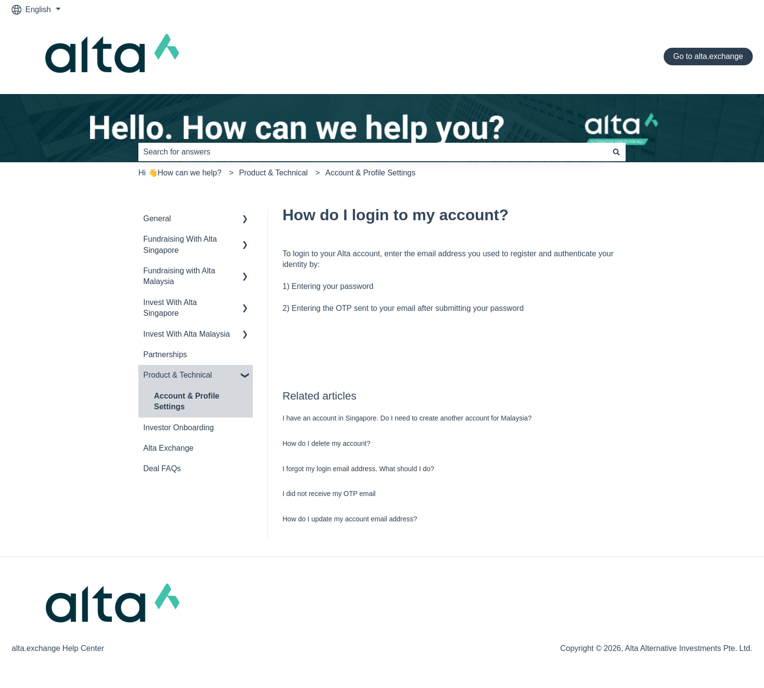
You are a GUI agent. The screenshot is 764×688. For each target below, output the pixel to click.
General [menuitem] (157, 218)
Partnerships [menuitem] (165, 354)
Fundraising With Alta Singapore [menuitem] (180, 244)
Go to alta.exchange (708, 56)
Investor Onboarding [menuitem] (178, 427)
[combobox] (372, 152)
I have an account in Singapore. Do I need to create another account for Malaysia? (407, 418)
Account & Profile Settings (370, 173)
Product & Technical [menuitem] (177, 375)
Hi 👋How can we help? (179, 173)
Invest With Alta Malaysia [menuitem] (186, 334)
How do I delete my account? (327, 443)
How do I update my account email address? (350, 519)
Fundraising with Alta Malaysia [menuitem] (179, 276)
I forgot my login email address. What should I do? (358, 469)
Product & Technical (273, 173)
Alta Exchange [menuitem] (168, 448)
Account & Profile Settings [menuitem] (186, 401)
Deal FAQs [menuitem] (162, 468)
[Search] (616, 152)
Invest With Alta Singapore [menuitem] (170, 307)
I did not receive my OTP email (329, 493)
